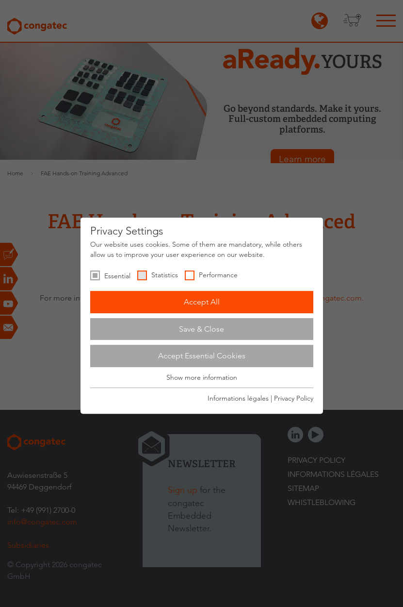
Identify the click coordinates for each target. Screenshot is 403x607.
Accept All (202, 301)
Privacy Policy (293, 398)
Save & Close (201, 329)
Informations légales (238, 398)
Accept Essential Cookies (201, 355)
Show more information (201, 377)
